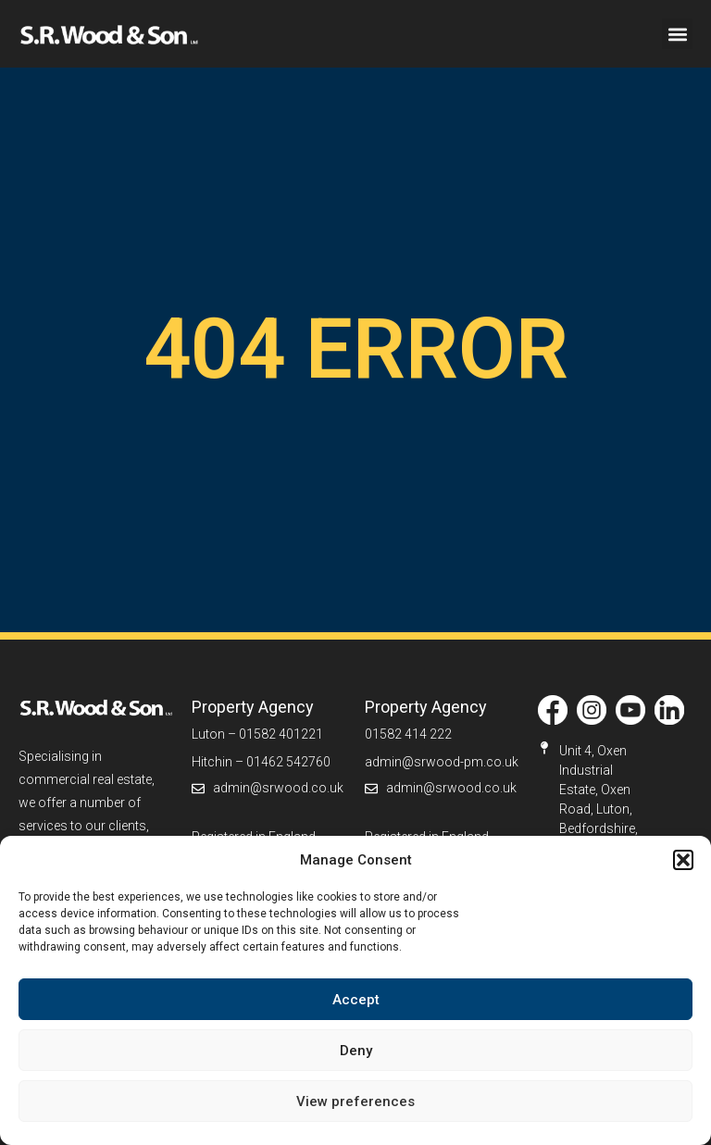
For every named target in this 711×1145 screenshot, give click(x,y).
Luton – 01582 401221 (257, 734)
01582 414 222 (408, 734)
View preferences (355, 1101)
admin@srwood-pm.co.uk (441, 761)
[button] (683, 860)
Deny (356, 1050)
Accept (356, 999)
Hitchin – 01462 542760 (261, 761)
